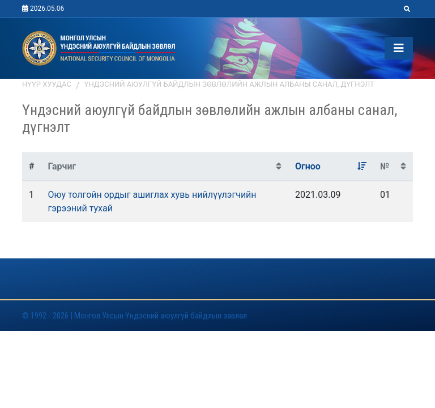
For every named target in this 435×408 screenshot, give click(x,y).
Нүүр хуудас (46, 84)
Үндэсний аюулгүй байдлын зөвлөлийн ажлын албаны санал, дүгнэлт (229, 84)
